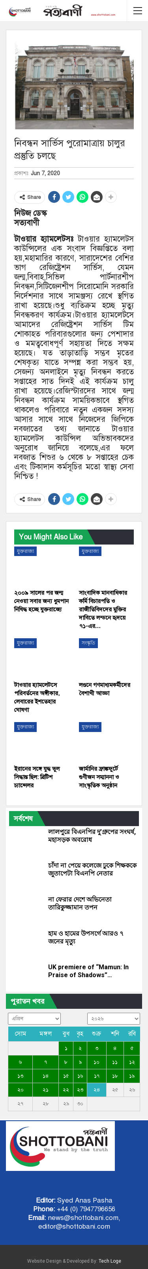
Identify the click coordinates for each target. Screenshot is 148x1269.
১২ (132, 1062)
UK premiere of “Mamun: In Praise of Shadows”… (88, 971)
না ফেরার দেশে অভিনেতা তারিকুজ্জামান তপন (80, 903)
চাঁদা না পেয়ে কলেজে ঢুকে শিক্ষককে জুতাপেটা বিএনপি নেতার (92, 869)
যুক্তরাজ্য (25, 551)
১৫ (66, 1076)
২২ (66, 1090)
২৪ (97, 1090)
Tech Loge (110, 1261)
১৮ (115, 1076)
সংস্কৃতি (88, 643)
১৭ (96, 1076)
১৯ (132, 1076)
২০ (20, 1090)
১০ (96, 1062)
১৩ (20, 1076)
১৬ (80, 1076)
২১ (46, 1090)
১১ (115, 1062)
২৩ (80, 1090)
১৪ (46, 1076)
